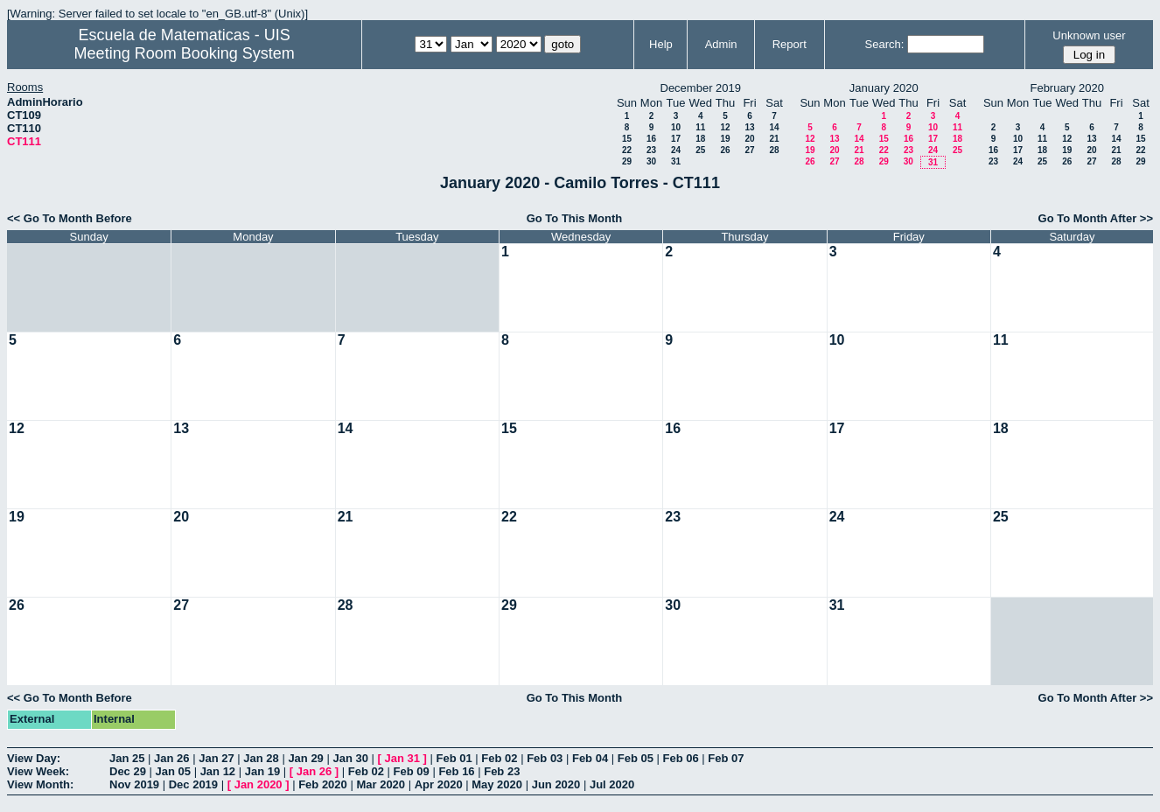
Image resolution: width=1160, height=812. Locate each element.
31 (676, 161)
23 (651, 150)
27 (749, 150)
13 (749, 127)
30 (651, 161)
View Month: (40, 784)
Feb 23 (502, 771)
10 (676, 127)
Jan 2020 (258, 784)
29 (627, 161)
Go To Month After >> (1095, 218)
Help (661, 44)
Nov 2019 (134, 784)
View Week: (38, 771)
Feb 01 (454, 758)
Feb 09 (412, 771)
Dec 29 (127, 771)
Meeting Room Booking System (184, 53)
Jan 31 (402, 758)
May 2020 (497, 784)
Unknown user (1088, 35)
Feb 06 (681, 758)
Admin (721, 44)
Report (789, 44)
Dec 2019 (193, 784)
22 (627, 150)
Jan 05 (173, 771)
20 (749, 139)
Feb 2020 (322, 784)
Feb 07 (726, 758)
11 (700, 127)
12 (725, 127)
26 (725, 150)
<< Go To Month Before (69, 218)
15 (627, 139)
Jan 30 (349, 758)
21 (774, 139)
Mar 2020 (380, 784)
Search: (885, 44)
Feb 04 (590, 758)
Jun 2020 (556, 784)
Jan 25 (126, 758)
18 (700, 139)
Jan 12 (217, 771)
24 (676, 150)
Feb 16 (456, 771)
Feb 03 (545, 758)
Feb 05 (635, 758)
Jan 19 (262, 771)
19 (725, 139)
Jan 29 (305, 758)
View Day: (33, 758)
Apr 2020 (439, 784)
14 (774, 127)
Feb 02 (499, 758)
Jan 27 (216, 758)
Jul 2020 (612, 784)
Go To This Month (575, 218)
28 (774, 150)
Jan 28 (260, 758)
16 (651, 139)
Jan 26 (171, 758)
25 (700, 150)
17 (676, 139)
